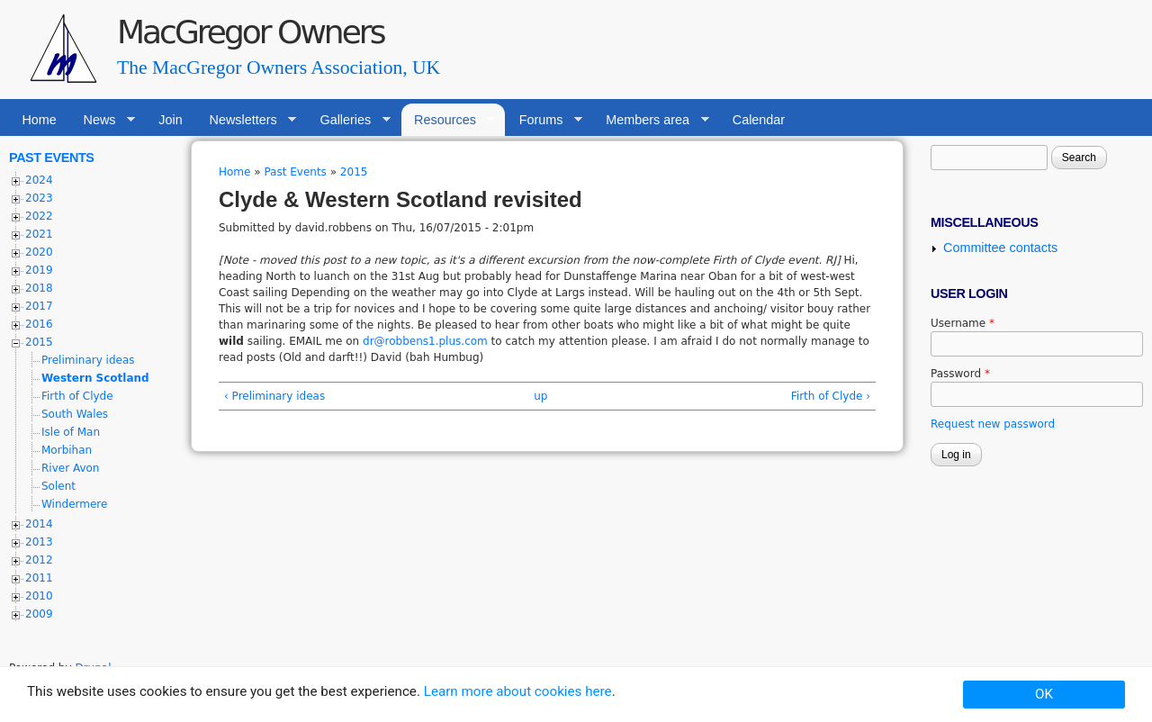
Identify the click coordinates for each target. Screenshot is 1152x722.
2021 (39, 234)
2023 (39, 198)
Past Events (295, 172)
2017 (39, 306)
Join (170, 120)
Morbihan (66, 450)
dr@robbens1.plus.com (425, 341)
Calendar (759, 120)
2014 (39, 524)
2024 (39, 180)
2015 (354, 172)
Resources (448, 120)
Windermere (74, 504)
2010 (39, 596)
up (540, 396)
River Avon (70, 468)
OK (1044, 694)
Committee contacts (1000, 247)
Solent (58, 486)
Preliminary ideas (88, 360)
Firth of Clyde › (830, 396)
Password (960, 373)
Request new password (993, 424)
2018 (39, 288)
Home (39, 120)
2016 (39, 324)
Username (962, 323)
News (102, 120)
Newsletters (246, 120)
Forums (544, 120)
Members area (651, 120)
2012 (39, 560)
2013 (39, 542)
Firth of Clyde (77, 396)
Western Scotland (95, 378)
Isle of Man (70, 432)
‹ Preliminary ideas (274, 396)
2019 (39, 270)
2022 (39, 216)
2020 (39, 252)
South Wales (74, 414)
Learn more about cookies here (518, 691)
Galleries (349, 120)
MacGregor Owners (250, 32)
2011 (39, 578)
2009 (39, 614)
